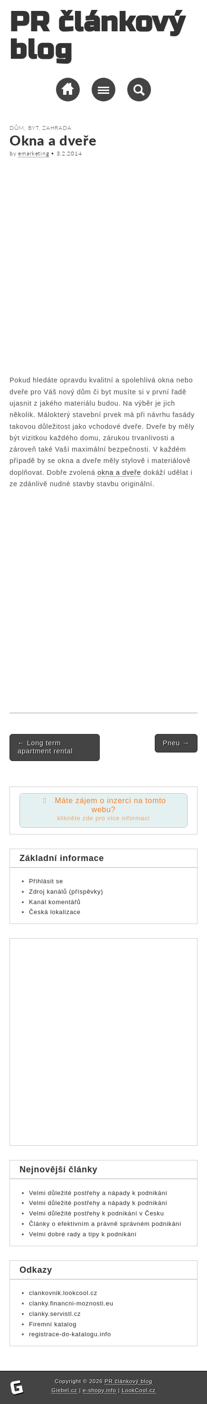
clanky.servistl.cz (55, 1313)
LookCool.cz (138, 1390)
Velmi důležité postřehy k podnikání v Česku (96, 1213)
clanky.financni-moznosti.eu (71, 1303)
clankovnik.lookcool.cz (63, 1292)
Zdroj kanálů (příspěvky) (66, 891)
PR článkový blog (97, 36)
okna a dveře (119, 472)
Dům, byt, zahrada (40, 128)
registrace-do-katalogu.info (70, 1334)
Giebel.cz (64, 1390)
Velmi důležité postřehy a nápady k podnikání (98, 1192)
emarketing (33, 153)
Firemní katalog (52, 1324)
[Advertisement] (103, 264)
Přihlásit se (46, 881)
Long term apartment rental (45, 747)
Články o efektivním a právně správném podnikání (105, 1223)
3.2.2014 (69, 153)
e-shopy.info (99, 1390)
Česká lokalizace (55, 911)
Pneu (176, 743)
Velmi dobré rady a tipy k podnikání (83, 1234)
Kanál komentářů (55, 902)
